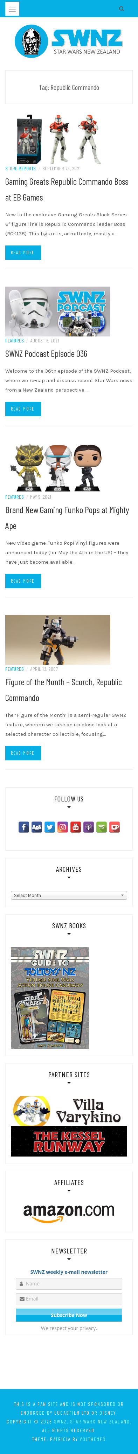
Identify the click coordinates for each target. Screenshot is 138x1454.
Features (14, 340)
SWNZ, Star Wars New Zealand (92, 1421)
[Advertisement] (69, 1363)
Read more (23, 252)
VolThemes (93, 1439)
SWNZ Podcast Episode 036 (46, 353)
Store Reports (20, 168)
